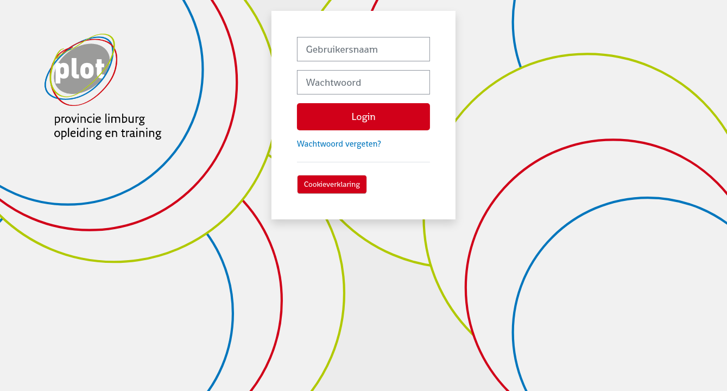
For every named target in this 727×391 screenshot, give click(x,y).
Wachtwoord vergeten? (339, 143)
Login (363, 116)
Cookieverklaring (332, 184)
